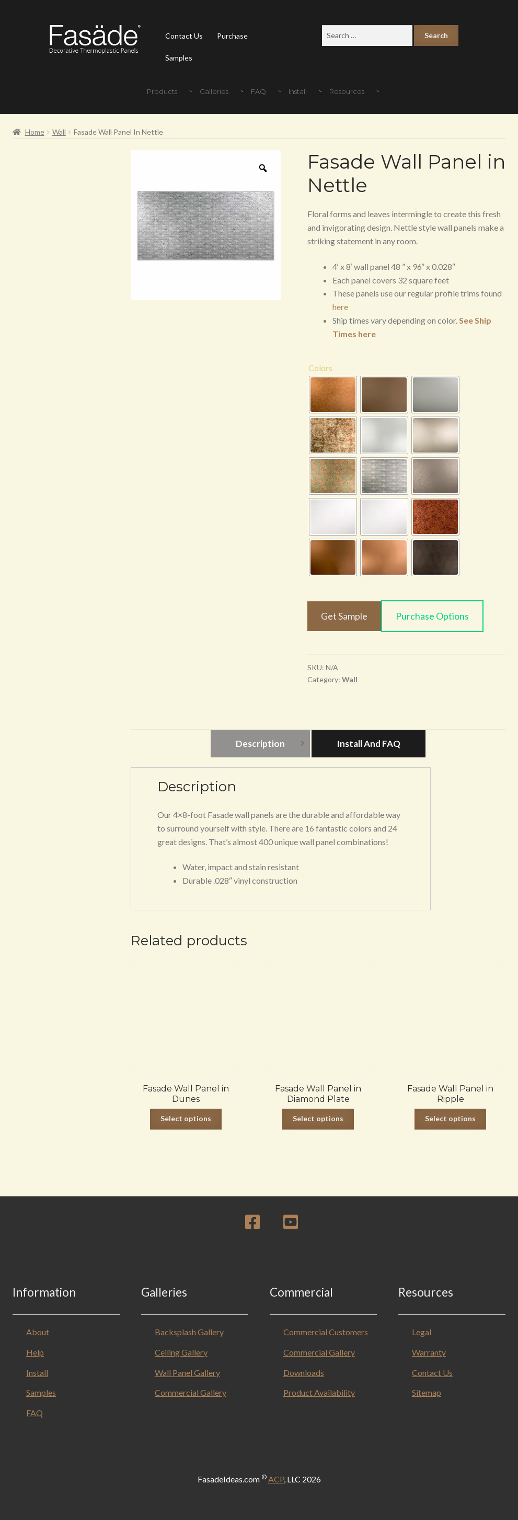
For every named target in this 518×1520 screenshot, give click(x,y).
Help (35, 1352)
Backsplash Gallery (189, 1332)
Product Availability (319, 1392)
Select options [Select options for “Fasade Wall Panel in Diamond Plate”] (318, 1118)
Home (34, 131)
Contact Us (184, 35)
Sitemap (426, 1392)
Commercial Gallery (190, 1392)
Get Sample (344, 616)
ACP (276, 1479)
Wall (59, 131)
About (37, 1332)
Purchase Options (432, 616)
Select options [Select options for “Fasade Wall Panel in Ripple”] (450, 1118)
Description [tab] (260, 743)
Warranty (429, 1352)
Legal (421, 1332)
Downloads (303, 1373)
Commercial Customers (325, 1332)
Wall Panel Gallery (187, 1373)
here (340, 307)
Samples (178, 57)
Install (37, 1373)
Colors (320, 368)
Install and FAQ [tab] (368, 743)
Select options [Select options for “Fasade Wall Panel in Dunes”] (185, 1118)
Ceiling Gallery (181, 1352)
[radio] (332, 394)
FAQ (34, 1413)
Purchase (232, 35)
